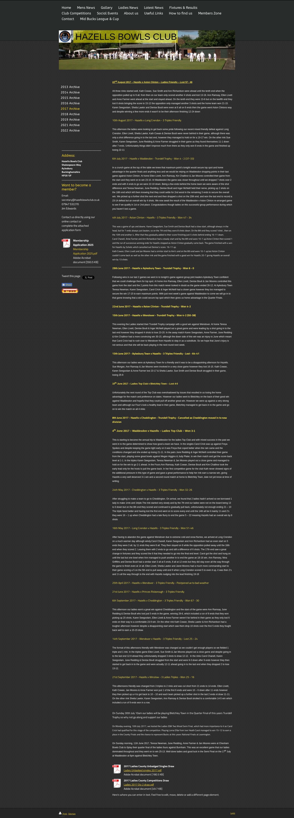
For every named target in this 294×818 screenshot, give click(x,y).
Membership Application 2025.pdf (85, 251)
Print (63, 813)
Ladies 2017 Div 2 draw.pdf (139, 785)
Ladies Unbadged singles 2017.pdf (143, 770)
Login (232, 813)
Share (66, 285)
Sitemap (72, 813)
